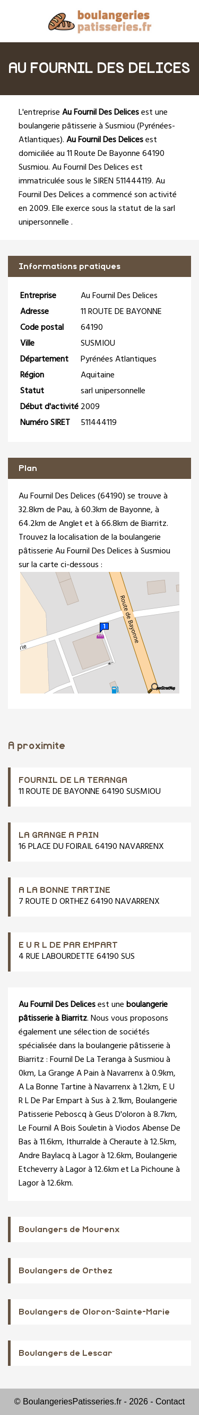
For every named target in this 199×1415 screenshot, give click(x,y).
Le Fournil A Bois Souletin (63, 1128)
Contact (170, 1401)
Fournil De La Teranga (88, 1060)
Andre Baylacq (44, 1156)
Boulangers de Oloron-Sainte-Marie (94, 1312)
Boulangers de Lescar (66, 1353)
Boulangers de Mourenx (69, 1229)
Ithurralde (83, 1142)
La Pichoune (152, 1170)
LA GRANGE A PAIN (59, 835)
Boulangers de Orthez (66, 1270)
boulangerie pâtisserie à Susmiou (77, 126)
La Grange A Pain (68, 1073)
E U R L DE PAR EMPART (68, 945)
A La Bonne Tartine (52, 1087)
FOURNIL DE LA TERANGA (73, 780)
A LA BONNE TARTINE (64, 890)
